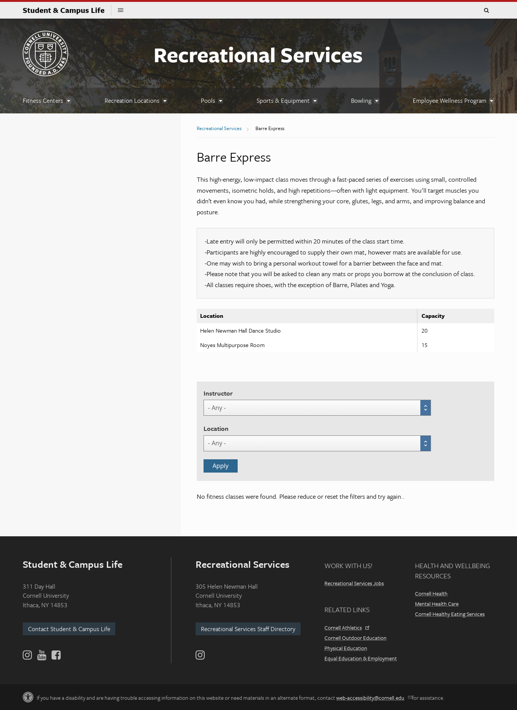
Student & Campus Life (67, 10)
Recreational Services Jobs (354, 583)
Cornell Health (431, 593)
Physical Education (345, 648)
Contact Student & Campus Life (69, 628)
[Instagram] (200, 655)
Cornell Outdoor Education (355, 638)
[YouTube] (41, 655)
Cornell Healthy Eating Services (450, 614)
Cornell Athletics (346, 627)
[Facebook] (55, 655)
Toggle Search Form (486, 11)
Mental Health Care (437, 604)
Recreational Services (258, 54)
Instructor (218, 393)
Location (216, 428)
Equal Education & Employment (360, 658)
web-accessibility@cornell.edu (373, 698)
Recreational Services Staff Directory (248, 628)
